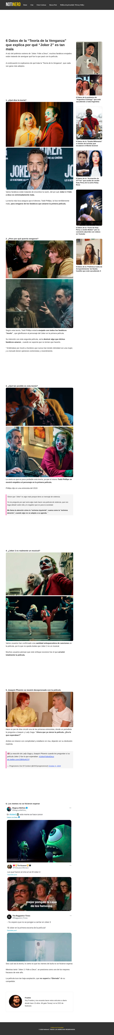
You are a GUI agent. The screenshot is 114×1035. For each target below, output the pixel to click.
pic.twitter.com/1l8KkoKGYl (18, 759)
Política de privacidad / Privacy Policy (72, 5)
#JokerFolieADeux (46, 757)
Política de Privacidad (57, 1027)
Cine (31, 5)
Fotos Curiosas (41, 5)
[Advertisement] (57, 23)
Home (25, 5)
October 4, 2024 (55, 766)
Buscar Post (53, 5)
